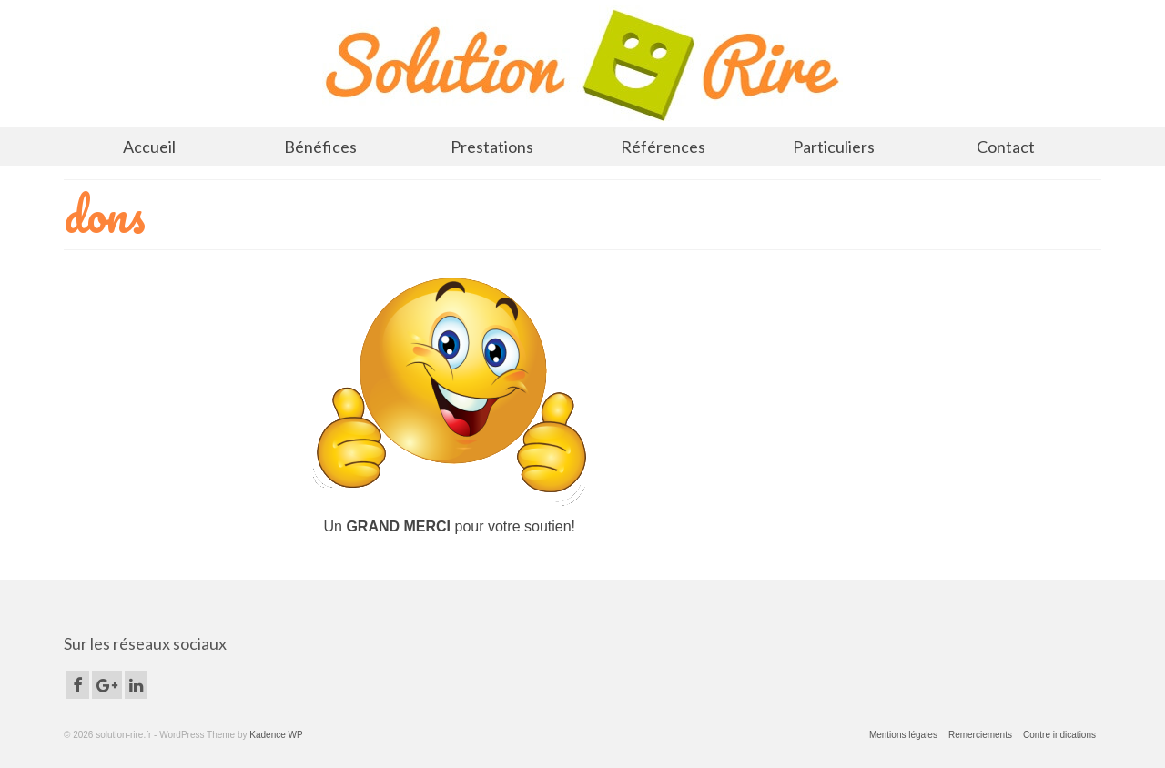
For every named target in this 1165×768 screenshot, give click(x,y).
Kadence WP (275, 735)
